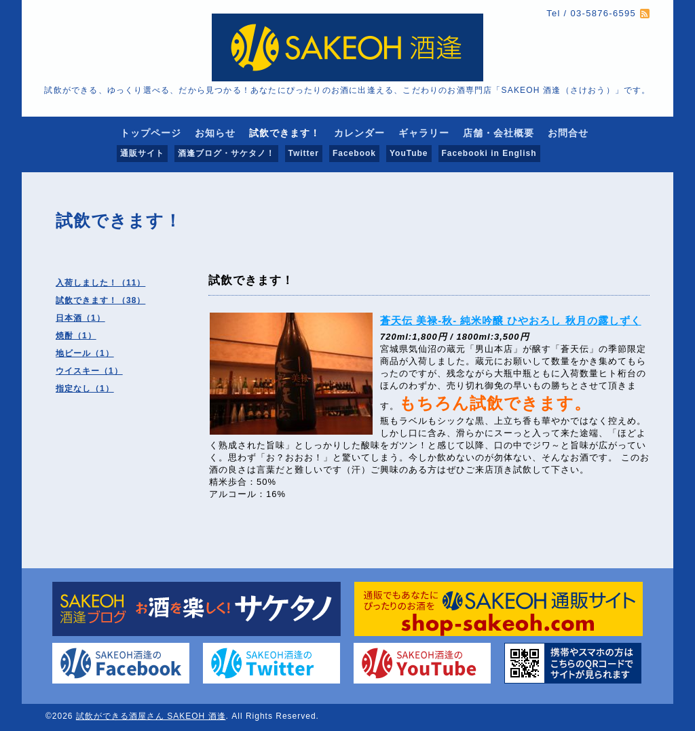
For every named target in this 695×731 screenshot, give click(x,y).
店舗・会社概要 (498, 132)
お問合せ (568, 132)
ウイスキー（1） (89, 371)
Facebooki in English (489, 153)
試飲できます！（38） (100, 300)
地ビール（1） (85, 353)
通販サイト (142, 153)
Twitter (303, 153)
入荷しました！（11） (100, 283)
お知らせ (215, 132)
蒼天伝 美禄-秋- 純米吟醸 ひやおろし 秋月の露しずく (510, 320)
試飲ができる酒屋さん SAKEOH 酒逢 (151, 716)
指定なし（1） (85, 388)
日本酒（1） (80, 318)
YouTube (409, 153)
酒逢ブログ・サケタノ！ (226, 153)
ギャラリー (423, 132)
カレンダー (359, 132)
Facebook (354, 153)
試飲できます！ (284, 132)
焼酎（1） (76, 335)
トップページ (150, 132)
